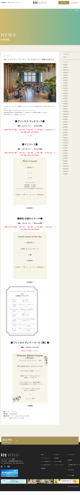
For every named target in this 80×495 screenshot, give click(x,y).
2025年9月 (66, 75)
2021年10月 (66, 171)
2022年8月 (66, 145)
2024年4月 (66, 103)
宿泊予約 (63, 3)
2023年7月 (66, 122)
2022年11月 (66, 142)
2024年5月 (66, 101)
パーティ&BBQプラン (22, 8)
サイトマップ (71, 458)
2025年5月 (66, 85)
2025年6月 (66, 83)
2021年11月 (66, 168)
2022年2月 (66, 161)
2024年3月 (66, 106)
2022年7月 (66, 148)
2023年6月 (66, 124)
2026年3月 (66, 67)
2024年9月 (66, 96)
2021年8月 (66, 174)
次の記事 (52, 430)
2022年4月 (66, 155)
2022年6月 (66, 150)
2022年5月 (66, 153)
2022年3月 (66, 158)
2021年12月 (66, 166)
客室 (2, 8)
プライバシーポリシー (59, 470)
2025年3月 (66, 90)
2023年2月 (66, 135)
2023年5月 (66, 127)
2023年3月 (66, 132)
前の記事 (7, 430)
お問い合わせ (71, 474)
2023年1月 (66, 137)
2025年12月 (66, 70)
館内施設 (63, 8)
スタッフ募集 (71, 480)
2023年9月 (66, 116)
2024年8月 (66, 98)
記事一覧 (30, 430)
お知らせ (65, 57)
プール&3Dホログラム (35, 8)
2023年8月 (66, 119)
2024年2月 (66, 109)
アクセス (69, 8)
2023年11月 (66, 111)
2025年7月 (66, 80)
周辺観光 (76, 8)
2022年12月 (66, 140)
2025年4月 (66, 88)
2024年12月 (66, 93)
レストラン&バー (10, 8)
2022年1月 (66, 163)
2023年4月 (66, 129)
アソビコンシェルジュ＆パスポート (51, 8)
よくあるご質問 (59, 465)
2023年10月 (66, 114)
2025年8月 (66, 77)
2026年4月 (66, 64)
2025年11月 (66, 72)
